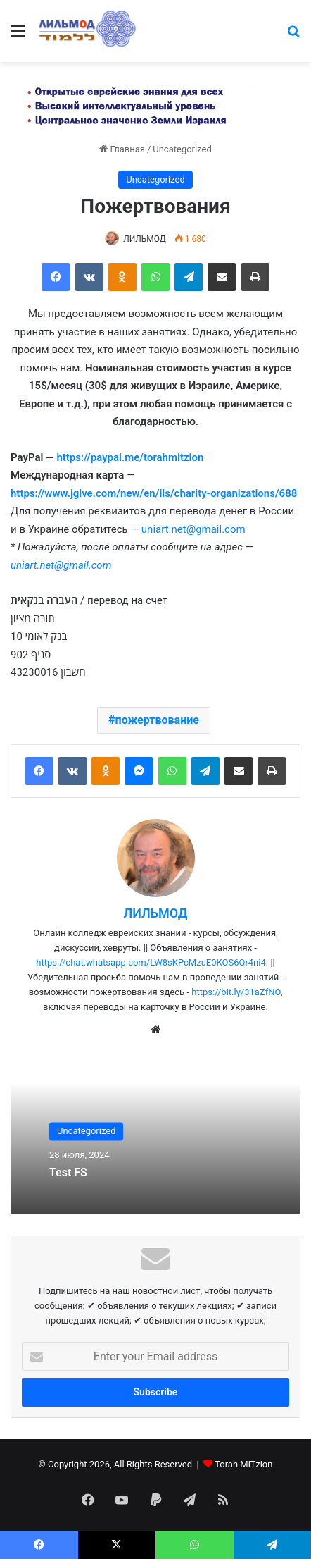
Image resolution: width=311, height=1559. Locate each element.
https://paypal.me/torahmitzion (129, 457)
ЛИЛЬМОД (144, 239)
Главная (122, 149)
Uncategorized (182, 149)
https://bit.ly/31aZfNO (236, 992)
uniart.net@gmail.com (193, 529)
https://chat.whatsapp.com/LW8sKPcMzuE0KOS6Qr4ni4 (151, 962)
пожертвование (157, 720)
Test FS (68, 1172)
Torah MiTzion (243, 1464)
